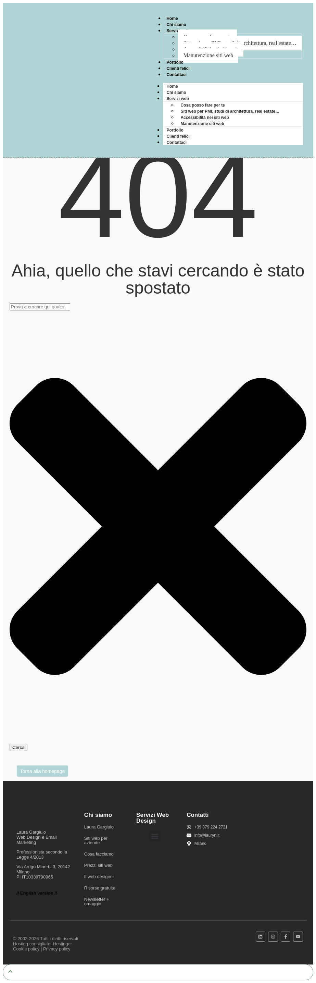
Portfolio (174, 62)
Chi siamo (176, 24)
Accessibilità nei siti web (204, 117)
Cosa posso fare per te (202, 105)
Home (172, 18)
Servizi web (177, 30)
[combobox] (40, 306)
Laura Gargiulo (99, 827)
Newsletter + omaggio (96, 901)
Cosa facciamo (99, 854)
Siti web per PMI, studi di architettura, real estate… (229, 111)
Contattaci (176, 74)
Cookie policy (26, 948)
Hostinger (62, 943)
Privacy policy (56, 948)
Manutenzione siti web (208, 55)
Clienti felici (177, 68)
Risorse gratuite (99, 887)
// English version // (36, 893)
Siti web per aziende (96, 840)
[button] (154, 836)
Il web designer (99, 876)
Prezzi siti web (98, 865)
